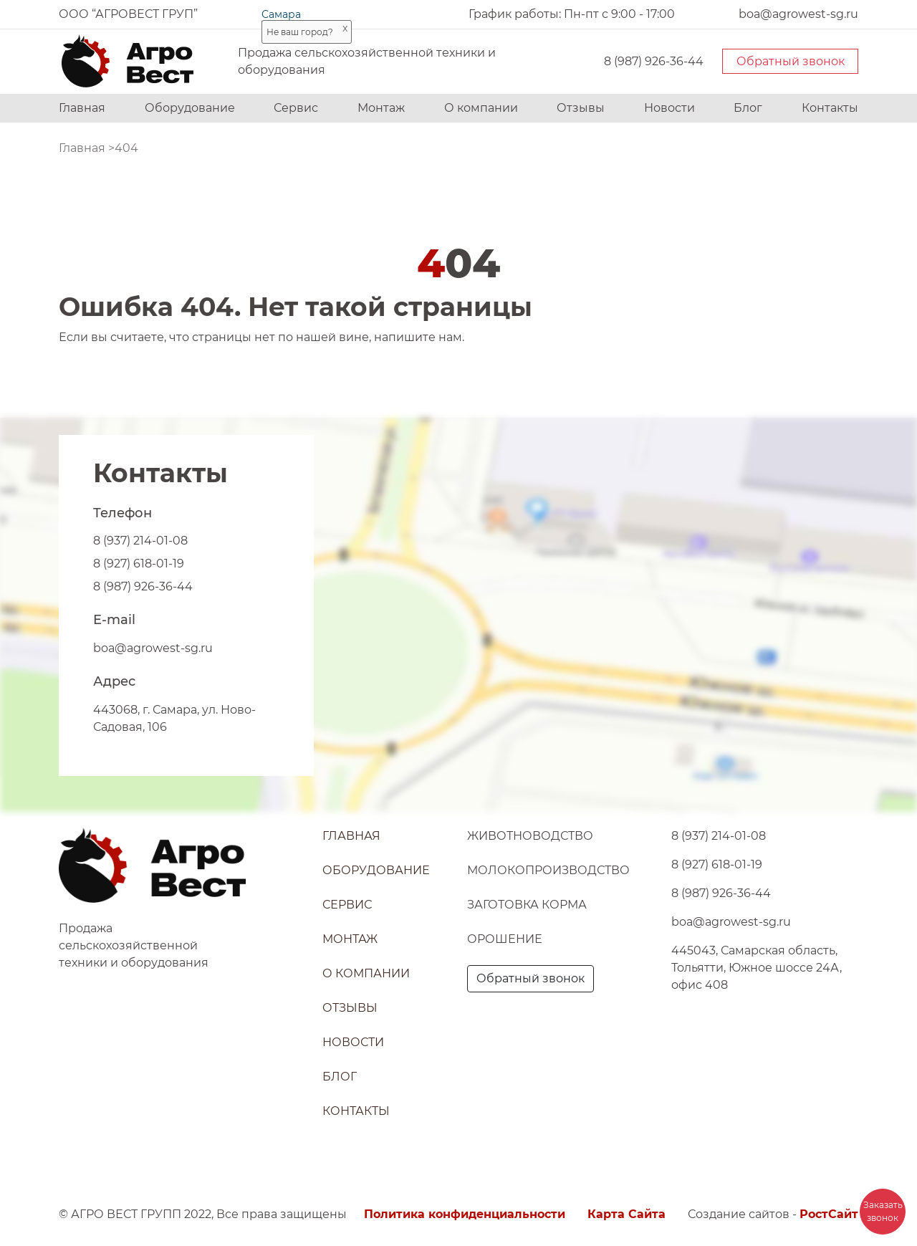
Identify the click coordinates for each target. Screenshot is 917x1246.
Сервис (296, 108)
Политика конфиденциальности (464, 1214)
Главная (82, 108)
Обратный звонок (790, 61)
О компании (481, 108)
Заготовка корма (527, 904)
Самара (281, 14)
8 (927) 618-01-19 (138, 563)
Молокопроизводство (548, 870)
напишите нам (418, 337)
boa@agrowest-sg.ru (153, 648)
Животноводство (530, 836)
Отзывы (581, 108)
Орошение (504, 939)
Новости (669, 108)
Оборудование (190, 108)
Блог (748, 108)
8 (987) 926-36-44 (654, 61)
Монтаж (381, 108)
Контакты (830, 108)
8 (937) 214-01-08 (140, 540)
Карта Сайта (626, 1214)
